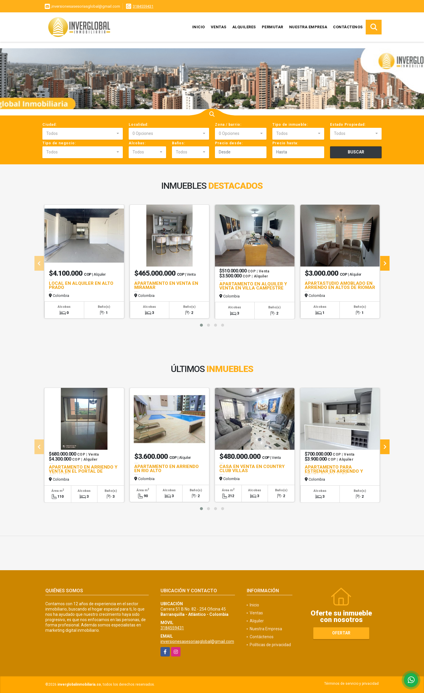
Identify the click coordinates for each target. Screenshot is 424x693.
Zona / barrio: (228, 125)
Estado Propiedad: (348, 125)
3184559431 (143, 6)
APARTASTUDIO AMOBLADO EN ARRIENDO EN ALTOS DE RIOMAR (340, 285)
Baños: (178, 143)
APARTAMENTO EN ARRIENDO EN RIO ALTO (166, 468)
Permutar (272, 27)
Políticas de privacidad (270, 644)
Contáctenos (348, 27)
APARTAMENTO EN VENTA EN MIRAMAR (166, 285)
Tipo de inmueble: (290, 125)
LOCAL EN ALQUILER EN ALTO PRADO (81, 285)
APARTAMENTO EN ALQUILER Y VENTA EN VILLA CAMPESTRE (253, 286)
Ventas (218, 27)
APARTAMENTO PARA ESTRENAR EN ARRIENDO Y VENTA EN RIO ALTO (334, 471)
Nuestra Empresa (308, 27)
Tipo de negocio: (59, 143)
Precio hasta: (285, 143)
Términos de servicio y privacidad (351, 684)
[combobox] (82, 134)
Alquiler (257, 620)
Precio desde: (229, 143)
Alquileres (244, 27)
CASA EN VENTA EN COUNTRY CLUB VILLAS (252, 468)
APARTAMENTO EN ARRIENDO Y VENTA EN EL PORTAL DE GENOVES (83, 471)
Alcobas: (137, 143)
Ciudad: (49, 125)
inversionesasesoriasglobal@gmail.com (197, 641)
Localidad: (138, 125)
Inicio (198, 27)
